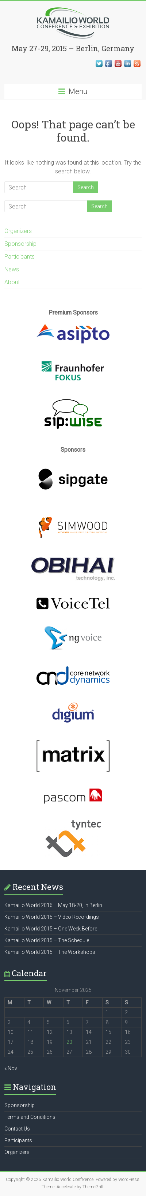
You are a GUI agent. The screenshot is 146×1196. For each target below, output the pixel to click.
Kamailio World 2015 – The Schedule (46, 940)
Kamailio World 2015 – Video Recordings (51, 917)
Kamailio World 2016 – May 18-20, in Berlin (53, 905)
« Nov (10, 1068)
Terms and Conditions (29, 1117)
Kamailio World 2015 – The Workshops (49, 952)
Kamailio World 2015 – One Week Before (50, 929)
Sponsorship (20, 243)
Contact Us (17, 1129)
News (11, 269)
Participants (19, 256)
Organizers (18, 230)
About (12, 282)
